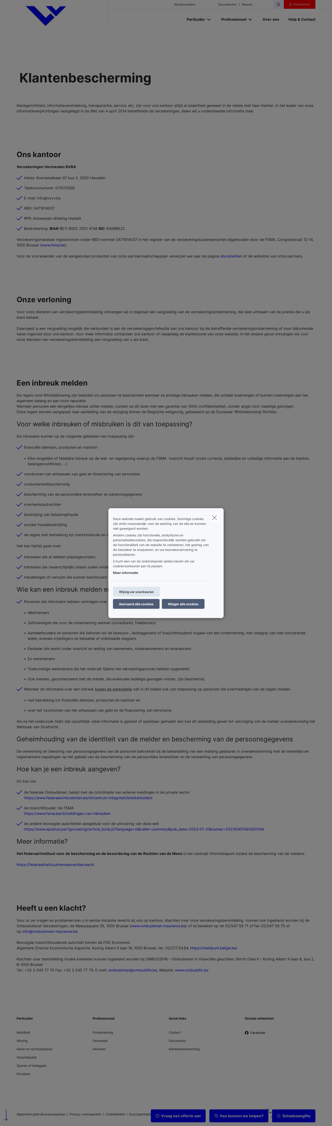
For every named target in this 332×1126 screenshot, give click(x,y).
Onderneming (103, 1032)
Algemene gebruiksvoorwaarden (41, 1114)
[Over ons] (271, 19)
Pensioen (23, 1074)
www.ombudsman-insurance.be (158, 926)
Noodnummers (184, 4)
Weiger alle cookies (183, 604)
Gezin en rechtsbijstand (34, 1049)
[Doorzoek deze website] (278, 4)
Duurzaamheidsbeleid (145, 1114)
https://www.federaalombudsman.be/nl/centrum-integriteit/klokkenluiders (88, 798)
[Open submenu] (209, 19)
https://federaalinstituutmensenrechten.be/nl (55, 864)
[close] (214, 517)
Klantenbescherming (184, 1049)
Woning (22, 1041)
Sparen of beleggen (32, 1066)
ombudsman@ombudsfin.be (132, 970)
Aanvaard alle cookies (136, 604)
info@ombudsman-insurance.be (49, 931)
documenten (231, 256)
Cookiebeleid (115, 1114)
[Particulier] (194, 19)
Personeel (100, 1041)
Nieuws (247, 4)
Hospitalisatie (27, 1057)
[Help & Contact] (299, 19)
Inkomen (99, 1049)
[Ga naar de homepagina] (63, 15)
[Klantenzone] (300, 4)
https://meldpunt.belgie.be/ (213, 948)
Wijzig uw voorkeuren (136, 592)
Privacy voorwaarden (85, 1114)
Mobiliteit (23, 1032)
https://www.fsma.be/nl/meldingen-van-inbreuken (67, 813)
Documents (177, 1041)
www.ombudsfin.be (191, 970)
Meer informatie (125, 572)
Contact (175, 1032)
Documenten (227, 4)
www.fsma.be (53, 245)
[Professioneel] (232, 19)
